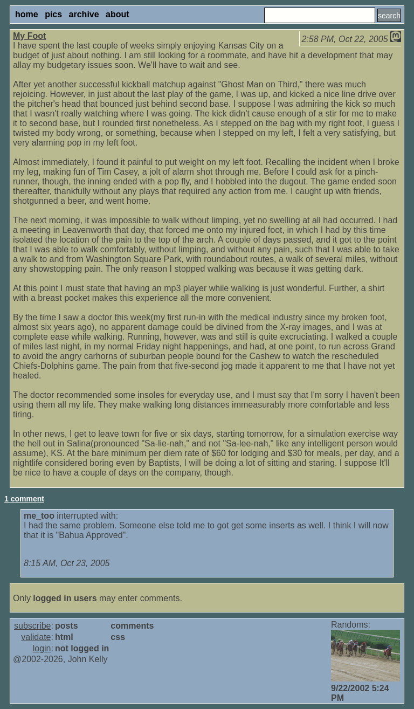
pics (53, 14)
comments (132, 625)
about (117, 14)
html (64, 637)
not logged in (82, 648)
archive (84, 14)
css (118, 637)
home (26, 14)
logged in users (64, 598)
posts (66, 625)
